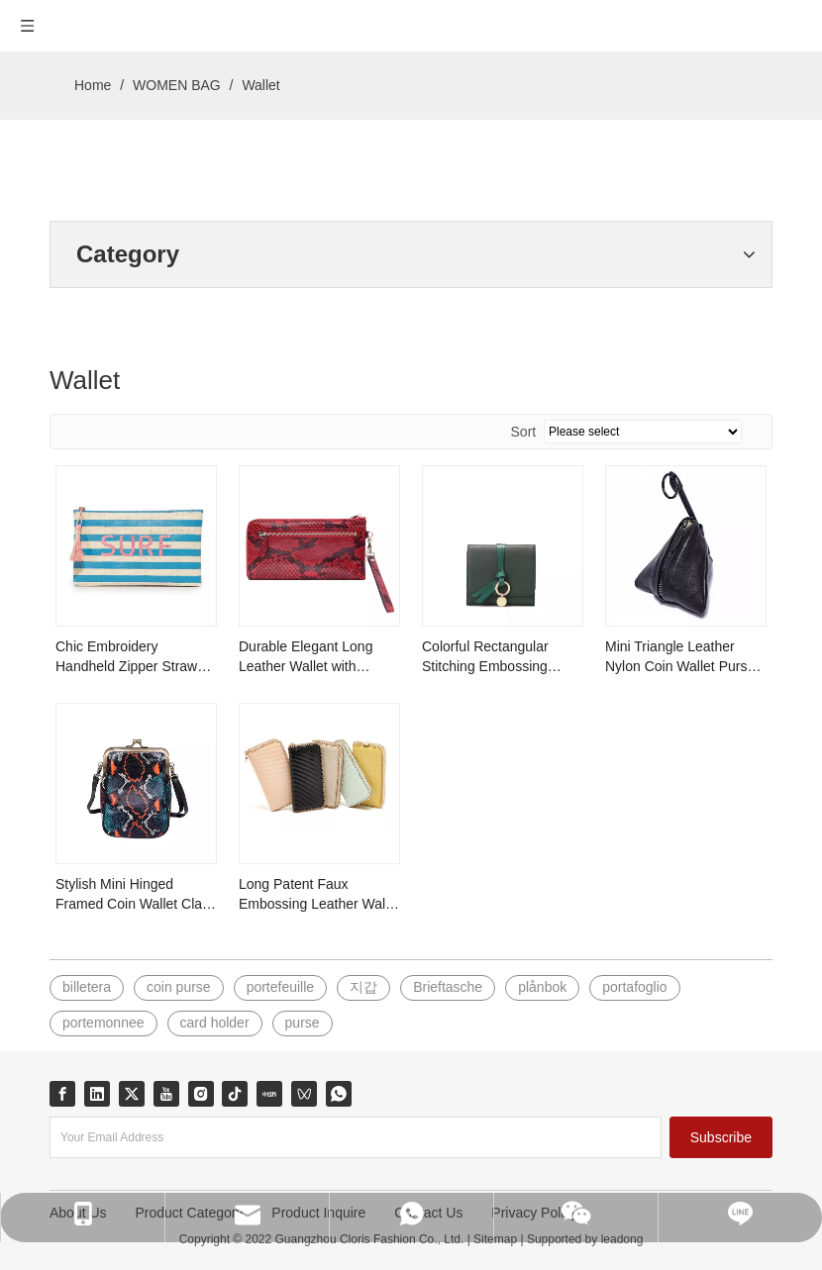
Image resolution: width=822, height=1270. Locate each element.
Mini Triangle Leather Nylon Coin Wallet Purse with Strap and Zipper (680, 657)
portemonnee (103, 1022)
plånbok (542, 987)
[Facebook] (62, 1094)
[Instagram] (201, 1094)
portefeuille (281, 987)
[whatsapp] (339, 1094)
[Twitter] (132, 1094)
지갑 (363, 987)
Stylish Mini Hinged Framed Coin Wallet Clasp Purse (136, 895)
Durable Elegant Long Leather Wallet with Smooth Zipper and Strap (316, 657)
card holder (215, 1022)
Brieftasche (447, 987)
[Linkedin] (97, 1094)
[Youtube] (166, 1094)
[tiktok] (235, 1094)
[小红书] (269, 1094)
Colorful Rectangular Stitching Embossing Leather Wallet (485, 657)
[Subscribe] (720, 1137)
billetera (86, 987)
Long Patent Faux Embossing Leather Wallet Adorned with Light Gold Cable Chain (319, 895)
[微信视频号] (304, 1094)
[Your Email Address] (356, 1137)
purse (302, 1022)
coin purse (179, 987)
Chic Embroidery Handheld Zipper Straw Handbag (126, 657)
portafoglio (634, 987)
